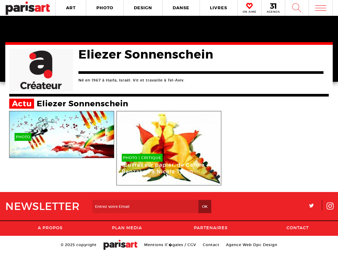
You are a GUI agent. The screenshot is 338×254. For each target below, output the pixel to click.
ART (71, 8)
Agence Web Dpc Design (251, 244)
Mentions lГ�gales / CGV (170, 244)
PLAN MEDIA (127, 227)
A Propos (50, 227)
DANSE (181, 8)
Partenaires (211, 227)
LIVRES (218, 8)
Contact (298, 227)
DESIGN (143, 8)
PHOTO (104, 8)
